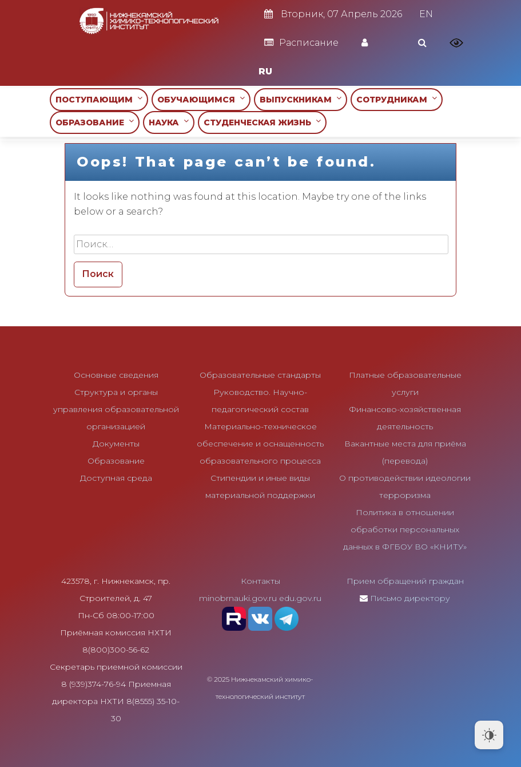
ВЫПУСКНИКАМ (300, 99)
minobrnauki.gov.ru (238, 598)
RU (265, 71)
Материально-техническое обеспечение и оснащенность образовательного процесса (260, 443)
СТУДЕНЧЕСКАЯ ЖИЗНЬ (262, 122)
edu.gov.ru (300, 598)
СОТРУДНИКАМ (396, 99)
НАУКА (169, 122)
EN (426, 14)
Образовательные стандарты (260, 375)
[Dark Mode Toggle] (489, 735)
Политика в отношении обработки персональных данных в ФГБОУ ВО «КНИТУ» (405, 529)
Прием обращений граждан (405, 581)
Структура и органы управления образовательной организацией (116, 409)
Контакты (260, 581)
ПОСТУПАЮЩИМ (98, 99)
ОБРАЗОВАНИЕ (94, 122)
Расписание (301, 42)
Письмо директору (410, 598)
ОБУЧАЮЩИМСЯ (201, 99)
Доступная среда (116, 478)
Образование (116, 461)
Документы (116, 443)
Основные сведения (116, 375)
